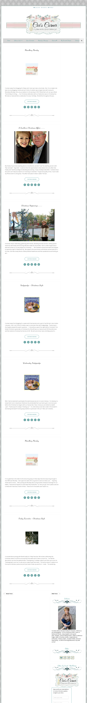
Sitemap (77, 41)
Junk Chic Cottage (67, 256)
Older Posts (50, 588)
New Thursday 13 (67, 261)
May (36, 651)
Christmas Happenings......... (29, 205)
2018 (35, 616)
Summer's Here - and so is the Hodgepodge (70, 247)
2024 (35, 608)
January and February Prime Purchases (74, 375)
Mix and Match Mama (68, 241)
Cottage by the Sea (67, 251)
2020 (35, 613)
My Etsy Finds (69, 338)
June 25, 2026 (65, 262)
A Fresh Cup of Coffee (68, 245)
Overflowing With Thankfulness (71, 275)
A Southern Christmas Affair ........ (30, 128)
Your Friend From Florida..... (69, 279)
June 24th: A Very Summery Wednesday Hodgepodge (69, 281)
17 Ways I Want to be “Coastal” (70, 242)
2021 (35, 612)
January (37, 656)
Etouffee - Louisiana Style (72, 314)
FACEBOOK (44, 7)
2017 (35, 618)
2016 (35, 619)
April (36, 652)
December (37, 626)
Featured (54, 41)
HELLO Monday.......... (71, 301)
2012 (35, 625)
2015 (35, 621)
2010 (35, 659)
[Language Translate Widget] (12, 607)
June (36, 649)
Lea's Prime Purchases (71, 326)
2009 (35, 661)
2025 (35, 606)
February (37, 655)
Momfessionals (66, 270)
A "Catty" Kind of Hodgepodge (72, 388)
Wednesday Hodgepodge (29, 359)
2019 (35, 615)
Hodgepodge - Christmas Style (29, 282)
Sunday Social (38, 641)
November (37, 642)
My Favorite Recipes (66, 41)
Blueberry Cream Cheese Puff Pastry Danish (70, 237)
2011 (35, 658)
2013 (35, 623)
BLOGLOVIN (37, 7)
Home (8, 41)
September (37, 645)
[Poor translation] (5, 682)
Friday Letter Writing (71, 412)
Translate (13, 608)
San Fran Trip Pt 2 (67, 271)
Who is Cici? (17, 41)
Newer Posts (9, 588)
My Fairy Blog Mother (47, 671)
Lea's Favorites (30, 41)
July (36, 648)
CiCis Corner (43, 669)
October (37, 643)
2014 (35, 622)
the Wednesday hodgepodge (69, 276)
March (36, 654)
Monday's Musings (43, 41)
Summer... (64, 252)
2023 (35, 609)
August (36, 646)
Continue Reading (29, 101)
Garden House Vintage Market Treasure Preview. (70, 257)
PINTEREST (50, 7)
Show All (80, 285)
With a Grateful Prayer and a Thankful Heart (70, 234)
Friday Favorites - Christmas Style (29, 514)
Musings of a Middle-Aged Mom (71, 266)
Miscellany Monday (29, 51)
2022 (35, 610)
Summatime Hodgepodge (68, 267)
